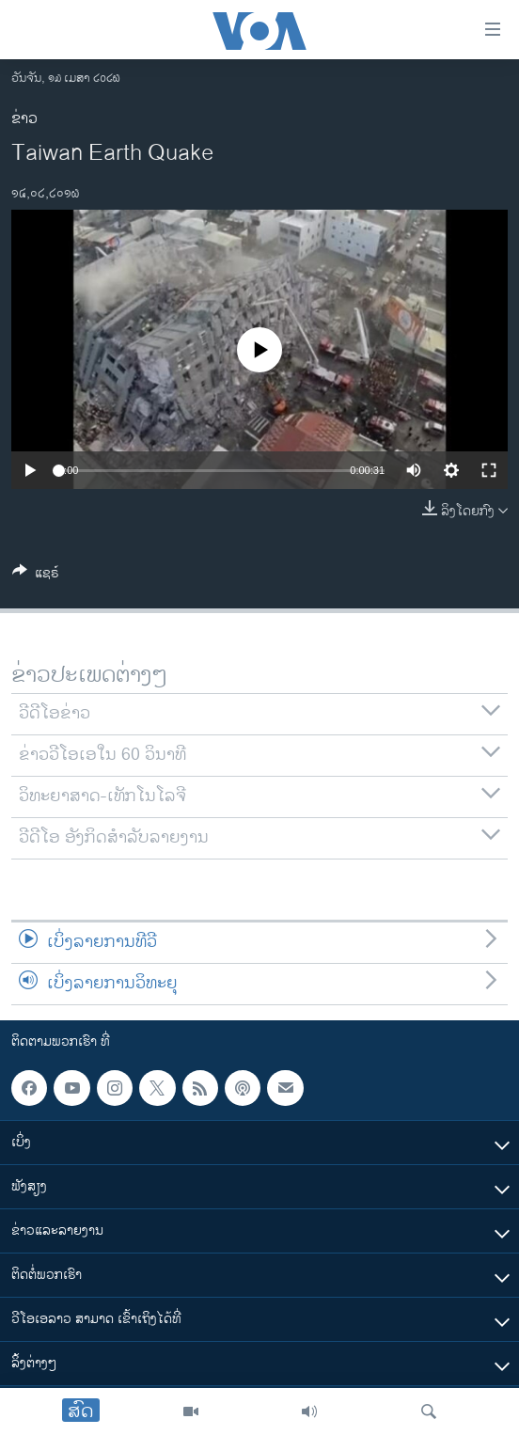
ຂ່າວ (24, 119)
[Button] (35, 576)
